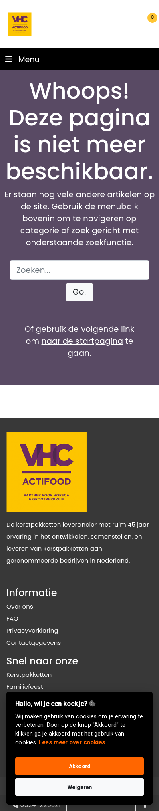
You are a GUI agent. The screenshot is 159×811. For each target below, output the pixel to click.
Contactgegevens (33, 642)
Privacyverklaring (32, 630)
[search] (100, 24)
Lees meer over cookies (72, 742)
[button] (79, 292)
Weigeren (79, 787)
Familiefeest (24, 686)
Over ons (19, 606)
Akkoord (79, 766)
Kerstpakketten (29, 674)
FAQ (12, 618)
